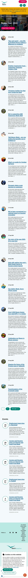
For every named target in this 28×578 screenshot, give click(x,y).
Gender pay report (23, 537)
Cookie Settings (1, 576)
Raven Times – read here (8, 28)
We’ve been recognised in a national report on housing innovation (17, 213)
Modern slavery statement (23, 533)
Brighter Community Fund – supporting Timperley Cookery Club (17, 67)
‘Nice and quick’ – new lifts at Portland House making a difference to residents (17, 42)
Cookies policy (16, 567)
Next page (14, 408)
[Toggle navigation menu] (24, 5)
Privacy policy (23, 526)
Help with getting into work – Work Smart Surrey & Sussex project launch (17, 264)
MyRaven (23, 1)
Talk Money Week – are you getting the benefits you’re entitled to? (17, 139)
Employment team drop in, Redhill (16, 480)
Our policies (23, 524)
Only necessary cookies (9, 572)
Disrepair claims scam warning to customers (15, 186)
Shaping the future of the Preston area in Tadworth (16, 365)
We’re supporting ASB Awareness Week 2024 (15, 114)
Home (2, 16)
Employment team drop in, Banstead (16, 424)
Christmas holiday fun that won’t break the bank (16, 91)
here (11, 11)
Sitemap (23, 540)
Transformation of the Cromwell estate (15, 390)
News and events (13, 16)
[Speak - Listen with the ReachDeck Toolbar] (25, 575)
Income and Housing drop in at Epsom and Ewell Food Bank (16, 442)
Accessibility (23, 530)
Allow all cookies (8, 569)
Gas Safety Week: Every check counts (16, 289)
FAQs (23, 539)
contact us (17, 11)
